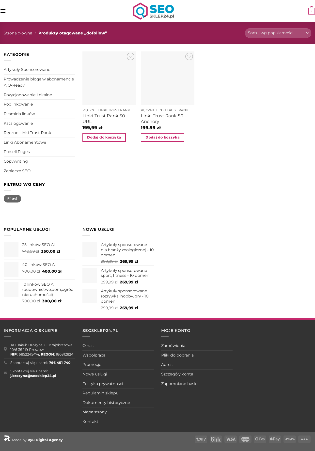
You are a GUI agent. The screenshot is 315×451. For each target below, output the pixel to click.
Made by (33, 440)
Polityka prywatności (102, 383)
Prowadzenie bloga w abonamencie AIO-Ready (39, 82)
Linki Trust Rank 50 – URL (105, 118)
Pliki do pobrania (177, 355)
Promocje (91, 364)
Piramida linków (19, 113)
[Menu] (3, 11)
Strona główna (18, 33)
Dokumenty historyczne (106, 402)
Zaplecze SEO (17, 171)
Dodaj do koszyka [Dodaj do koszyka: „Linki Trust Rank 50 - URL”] (104, 137)
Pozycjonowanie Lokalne (28, 95)
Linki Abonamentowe (25, 142)
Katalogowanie (18, 123)
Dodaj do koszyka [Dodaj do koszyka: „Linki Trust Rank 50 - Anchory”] (162, 137)
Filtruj (12, 198)
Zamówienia (173, 345)
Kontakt (90, 421)
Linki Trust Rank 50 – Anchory (164, 118)
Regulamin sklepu (100, 393)
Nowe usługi (94, 374)
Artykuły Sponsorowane (27, 69)
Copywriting (16, 161)
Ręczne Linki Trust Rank (27, 132)
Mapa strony (94, 412)
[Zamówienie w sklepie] (278, 33)
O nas (88, 345)
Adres (167, 364)
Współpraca (93, 355)
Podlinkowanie (18, 104)
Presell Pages (17, 151)
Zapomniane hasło (179, 383)
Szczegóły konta (177, 374)
